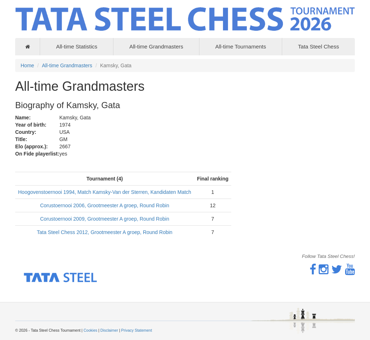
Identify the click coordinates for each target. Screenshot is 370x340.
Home (27, 65)
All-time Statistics (76, 46)
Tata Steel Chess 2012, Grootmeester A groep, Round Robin (104, 232)
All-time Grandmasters (156, 46)
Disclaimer (109, 330)
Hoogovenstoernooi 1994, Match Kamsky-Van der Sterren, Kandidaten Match (104, 192)
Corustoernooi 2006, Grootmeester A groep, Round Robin (104, 205)
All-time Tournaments (240, 46)
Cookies (90, 330)
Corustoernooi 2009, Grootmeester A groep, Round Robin (104, 219)
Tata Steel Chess (318, 46)
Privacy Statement (136, 330)
